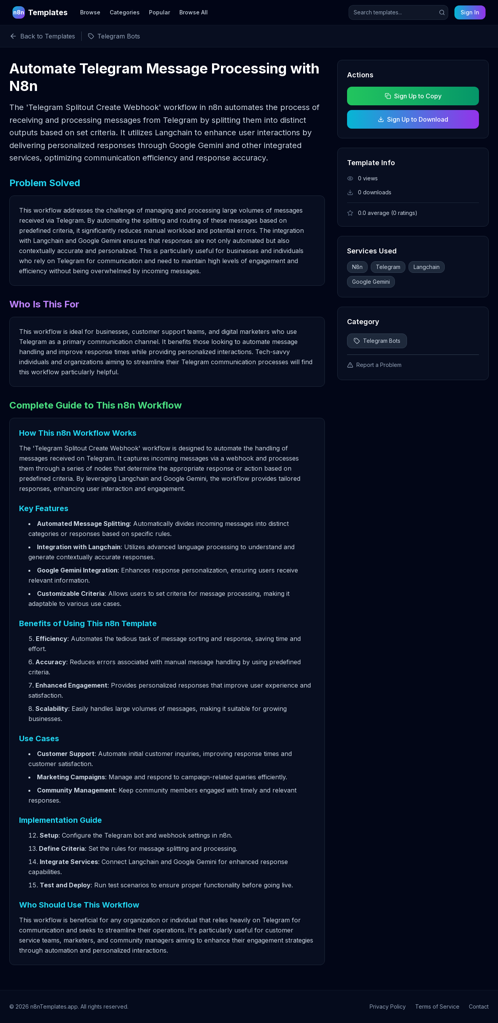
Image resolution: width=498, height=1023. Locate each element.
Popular (159, 12)
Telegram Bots (377, 340)
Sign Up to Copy (412, 96)
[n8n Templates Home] (40, 12)
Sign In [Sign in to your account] (470, 12)
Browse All (193, 12)
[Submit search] (442, 12)
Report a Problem (374, 364)
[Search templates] (398, 12)
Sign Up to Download (413, 119)
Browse (90, 12)
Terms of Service (437, 1006)
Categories (125, 12)
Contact (479, 1006)
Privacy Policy (388, 1006)
